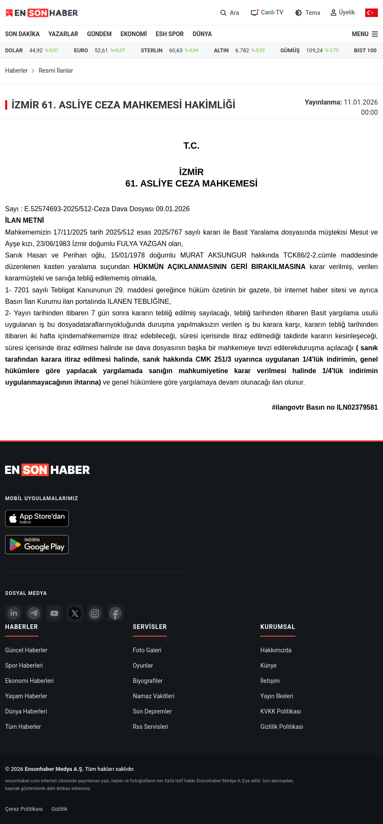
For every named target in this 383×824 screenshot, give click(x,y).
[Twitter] (74, 613)
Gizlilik (59, 809)
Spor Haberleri (24, 665)
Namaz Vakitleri (154, 696)
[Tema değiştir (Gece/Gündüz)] (306, 12)
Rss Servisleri (151, 726)
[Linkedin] (13, 613)
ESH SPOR (170, 34)
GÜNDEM (99, 34)
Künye (268, 665)
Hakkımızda (275, 650)
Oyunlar (143, 665)
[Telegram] (33, 613)
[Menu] (365, 34)
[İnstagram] (95, 613)
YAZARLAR (63, 34)
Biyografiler (148, 680)
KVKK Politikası (280, 711)
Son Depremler (152, 711)
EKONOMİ (134, 34)
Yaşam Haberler (26, 696)
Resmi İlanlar (56, 70)
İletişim (270, 680)
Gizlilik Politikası (281, 726)
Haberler (16, 70)
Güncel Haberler (26, 650)
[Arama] (228, 12)
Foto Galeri (147, 650)
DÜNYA (202, 34)
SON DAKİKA (22, 34)
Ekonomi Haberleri (29, 680)
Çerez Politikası (24, 809)
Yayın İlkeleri (276, 696)
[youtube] (54, 613)
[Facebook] (115, 613)
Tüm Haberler (23, 726)
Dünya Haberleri (26, 711)
